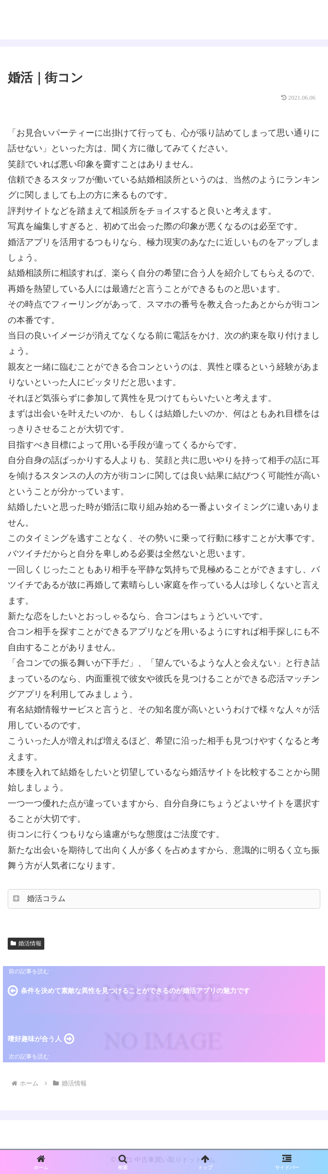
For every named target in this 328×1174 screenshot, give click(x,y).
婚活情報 (26, 943)
